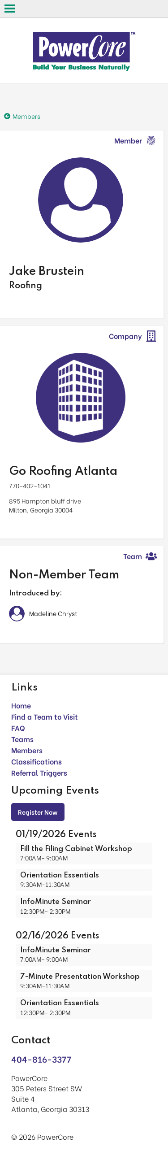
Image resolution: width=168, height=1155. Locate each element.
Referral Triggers (39, 772)
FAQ (18, 727)
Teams (22, 739)
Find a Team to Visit (44, 716)
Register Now (38, 811)
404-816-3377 (41, 1059)
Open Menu (9, 8)
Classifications (36, 761)
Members (27, 750)
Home (21, 705)
